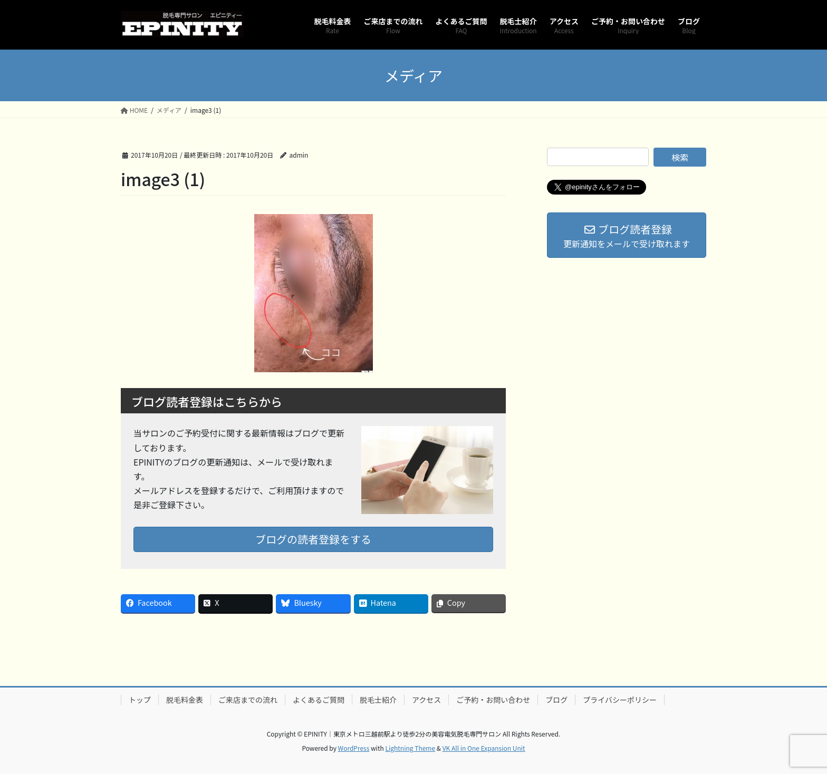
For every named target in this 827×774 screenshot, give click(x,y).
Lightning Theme (410, 747)
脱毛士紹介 (378, 699)
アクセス (426, 699)
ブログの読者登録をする (313, 539)
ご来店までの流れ (247, 699)
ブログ (556, 699)
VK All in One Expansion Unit (484, 747)
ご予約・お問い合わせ (493, 699)
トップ (140, 699)
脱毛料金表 (184, 699)
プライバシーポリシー (620, 699)
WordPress (354, 747)
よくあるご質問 (318, 699)
